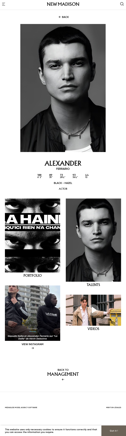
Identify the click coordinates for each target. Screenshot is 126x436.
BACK (63, 17)
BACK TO (63, 397)
